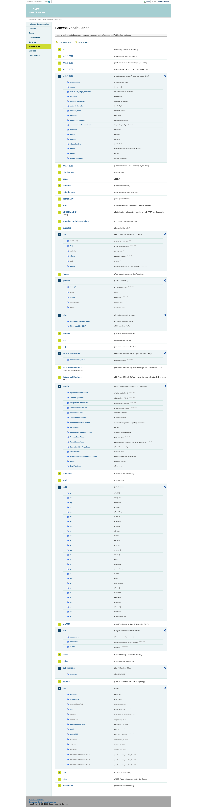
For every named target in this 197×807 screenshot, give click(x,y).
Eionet (39, 19)
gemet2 (66, 281)
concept (73, 287)
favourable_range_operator (80, 92)
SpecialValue (75, 452)
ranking (73, 139)
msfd (65, 655)
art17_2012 (68, 76)
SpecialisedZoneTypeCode (80, 447)
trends (72, 153)
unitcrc (72, 266)
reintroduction (75, 144)
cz (70, 512)
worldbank (68, 786)
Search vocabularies (65, 42)
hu (71, 550)
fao (64, 234)
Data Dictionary (48, 19)
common (67, 186)
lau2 (65, 487)
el (70, 531)
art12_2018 (68, 63)
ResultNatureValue (77, 442)
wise (65, 779)
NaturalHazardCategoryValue (81, 432)
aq (64, 49)
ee (70, 526)
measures (73, 96)
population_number (77, 120)
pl (70, 588)
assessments (75, 82)
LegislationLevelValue (78, 418)
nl (70, 583)
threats (72, 149)
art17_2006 (68, 69)
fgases (66, 274)
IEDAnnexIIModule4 (72, 377)
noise (65, 661)
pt (70, 593)
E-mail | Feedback (36, 800)
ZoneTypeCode (75, 466)
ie (70, 555)
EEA (39, 2)
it (70, 559)
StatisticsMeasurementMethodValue (83, 456)
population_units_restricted (80, 125)
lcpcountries (74, 637)
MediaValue (74, 427)
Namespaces (34, 55)
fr (70, 545)
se (70, 602)
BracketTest (74, 699)
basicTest (73, 694)
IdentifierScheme (76, 413)
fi (70, 540)
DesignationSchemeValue (79, 403)
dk (71, 521)
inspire (66, 386)
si (70, 607)
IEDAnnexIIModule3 (72, 368)
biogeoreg (74, 87)
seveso (66, 682)
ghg (64, 315)
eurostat (67, 228)
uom (65, 772)
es (70, 536)
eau (71, 709)
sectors (73, 647)
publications (69, 668)
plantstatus (74, 642)
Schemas (33, 42)
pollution (73, 115)
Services (32, 51)
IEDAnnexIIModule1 (72, 353)
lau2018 (66, 624)
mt (71, 578)
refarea (72, 256)
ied (64, 347)
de (71, 517)
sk (70, 612)
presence (73, 130)
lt (70, 564)
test (64, 688)
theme (72, 461)
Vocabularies (34, 46)
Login (148, 1)
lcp (64, 631)
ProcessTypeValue (77, 437)
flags (71, 246)
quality (72, 134)
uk (71, 616)
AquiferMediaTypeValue (79, 393)
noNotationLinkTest (77, 724)
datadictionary (70, 192)
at (70, 493)
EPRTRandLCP (70, 212)
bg (71, 503)
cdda (65, 179)
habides (66, 334)
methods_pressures (77, 101)
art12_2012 (68, 56)
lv (70, 574)
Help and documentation (39, 24)
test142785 (74, 734)
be (71, 498)
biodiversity (68, 172)
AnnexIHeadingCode (77, 360)
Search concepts (83, 42)
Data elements (35, 38)
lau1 (65, 480)
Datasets (32, 29)
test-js (72, 729)
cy (70, 507)
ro (70, 597)
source (72, 297)
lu (70, 569)
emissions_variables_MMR (80, 321)
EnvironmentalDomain (78, 408)
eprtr (65, 205)
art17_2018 (68, 166)
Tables (31, 33)
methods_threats (76, 106)
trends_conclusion (77, 158)
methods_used (75, 111)
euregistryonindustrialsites (76, 221)
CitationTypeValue (77, 398)
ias (64, 340)
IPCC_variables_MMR (78, 326)
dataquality (68, 199)
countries (73, 674)
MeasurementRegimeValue (80, 422)
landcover (67, 473)
